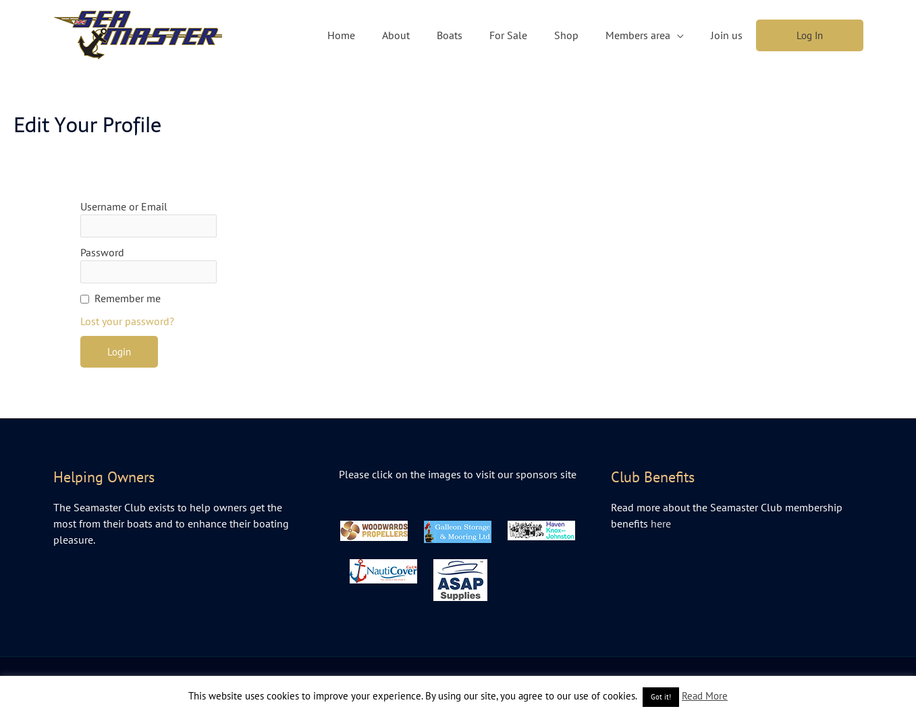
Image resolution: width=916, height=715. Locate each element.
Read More (705, 695)
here (661, 523)
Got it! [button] (661, 697)
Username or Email (123, 206)
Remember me (128, 298)
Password (102, 252)
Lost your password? (127, 321)
